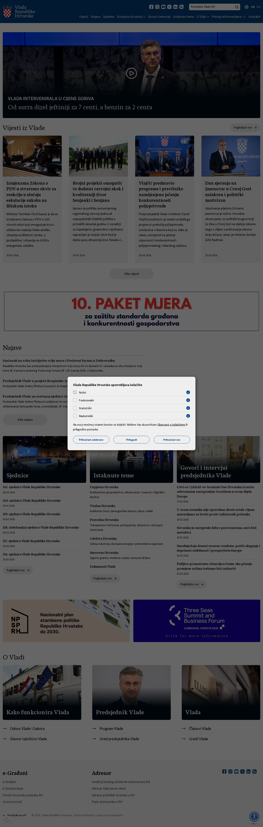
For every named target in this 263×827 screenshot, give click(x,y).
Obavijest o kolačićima (171, 424)
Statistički (85, 408)
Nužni (82, 392)
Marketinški (86, 416)
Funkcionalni (86, 400)
